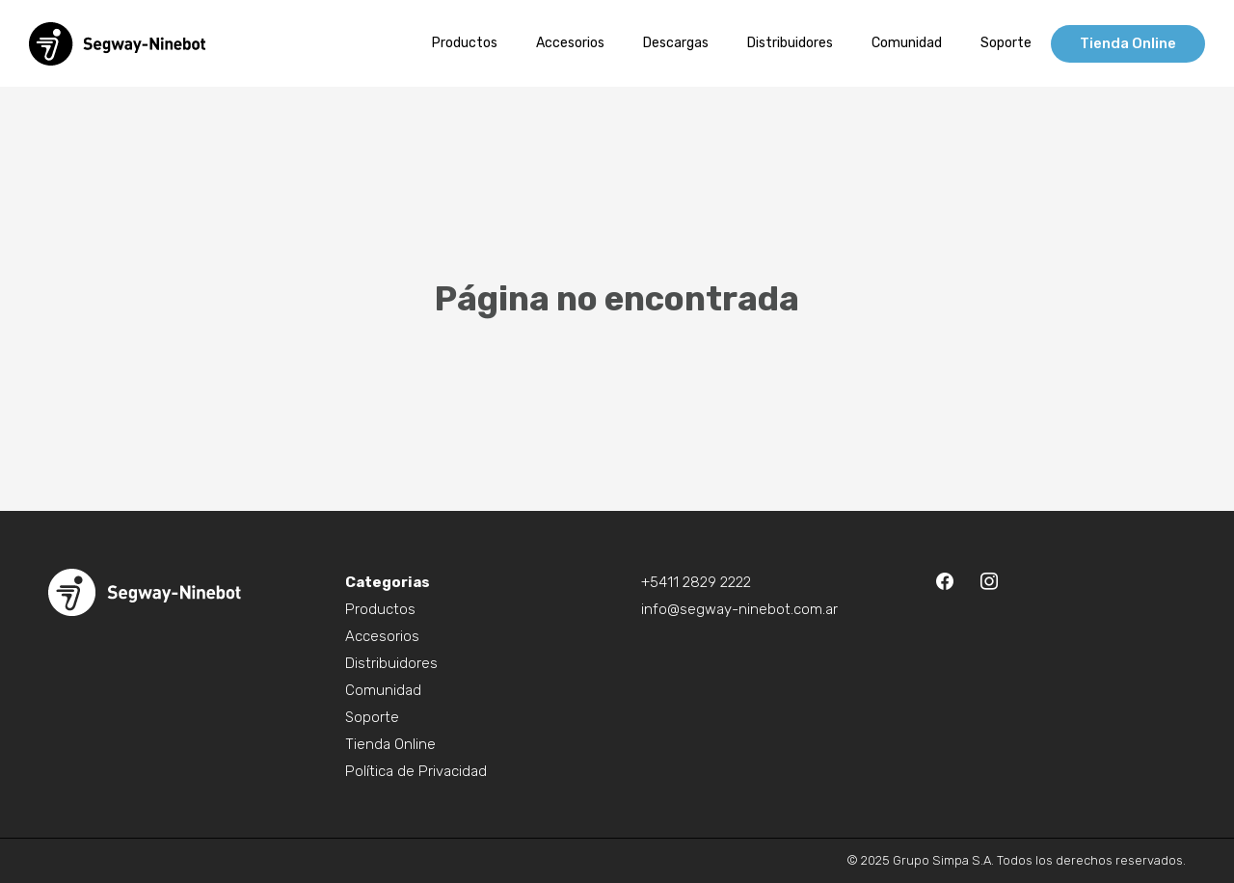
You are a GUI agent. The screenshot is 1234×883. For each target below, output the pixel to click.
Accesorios (382, 636)
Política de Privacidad (416, 771)
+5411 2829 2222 (696, 582)
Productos (380, 609)
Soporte (372, 717)
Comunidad (383, 690)
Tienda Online (390, 744)
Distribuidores (391, 663)
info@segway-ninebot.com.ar (739, 609)
